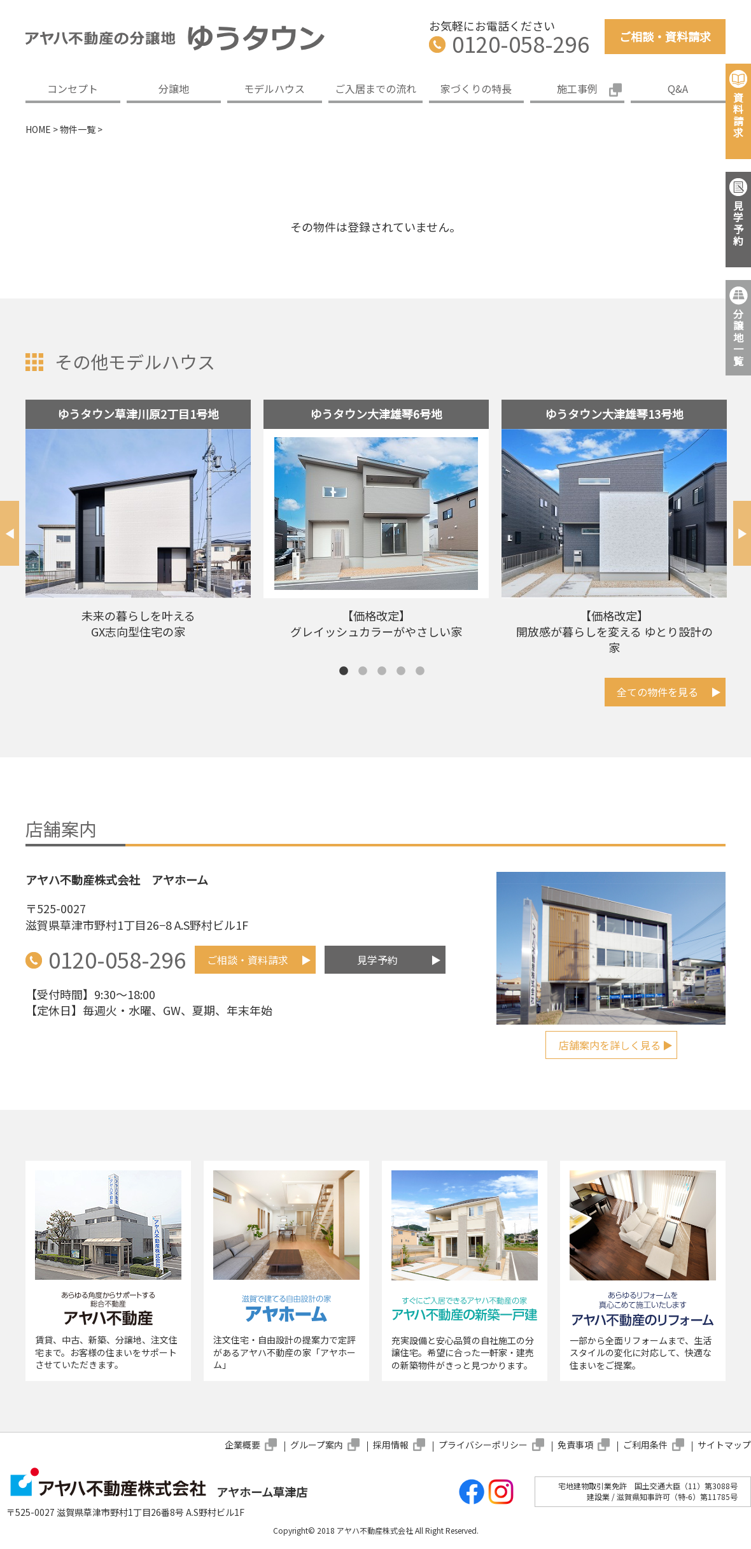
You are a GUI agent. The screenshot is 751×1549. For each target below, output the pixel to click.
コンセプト (72, 88)
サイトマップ (724, 1444)
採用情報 (391, 1444)
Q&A (678, 88)
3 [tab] (382, 671)
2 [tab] (362, 671)
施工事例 (577, 88)
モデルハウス (274, 88)
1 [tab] (343, 671)
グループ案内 (316, 1444)
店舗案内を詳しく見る (610, 1045)
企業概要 (242, 1444)
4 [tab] (401, 671)
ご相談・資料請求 (665, 36)
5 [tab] (420, 671)
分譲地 (173, 88)
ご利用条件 (645, 1444)
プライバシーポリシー (483, 1444)
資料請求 (738, 115)
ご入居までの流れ (375, 88)
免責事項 (575, 1444)
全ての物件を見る (657, 691)
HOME (38, 129)
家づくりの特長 (476, 88)
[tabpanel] (138, 524)
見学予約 (377, 959)
